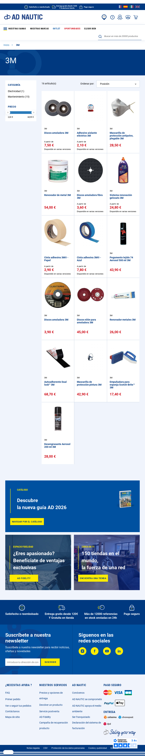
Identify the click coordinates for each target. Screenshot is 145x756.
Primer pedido (12, 699)
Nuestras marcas (38, 29)
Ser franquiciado (81, 717)
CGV (45, 748)
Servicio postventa (49, 711)
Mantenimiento (19, 89)
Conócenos (78, 692)
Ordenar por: (87, 76)
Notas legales (33, 748)
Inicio (7, 38)
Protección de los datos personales (68, 748)
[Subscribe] (50, 662)
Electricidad (16, 84)
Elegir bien (86, 29)
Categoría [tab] (14, 77)
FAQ (7, 692)
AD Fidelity (45, 717)
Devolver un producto (50, 704)
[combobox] (119, 28)
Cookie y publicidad (97, 748)
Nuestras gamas (15, 29)
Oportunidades (69, 29)
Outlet (54, 29)
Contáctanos (12, 711)
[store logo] (23, 17)
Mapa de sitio (12, 717)
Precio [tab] (12, 99)
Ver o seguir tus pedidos (18, 705)
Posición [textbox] (104, 76)
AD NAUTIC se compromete (87, 699)
